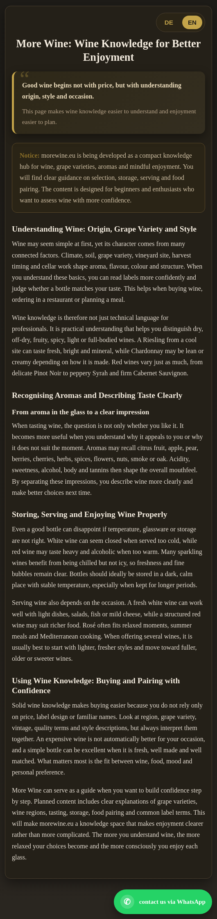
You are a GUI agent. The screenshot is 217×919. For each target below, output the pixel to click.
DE (169, 22)
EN (192, 22)
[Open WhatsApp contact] (163, 901)
